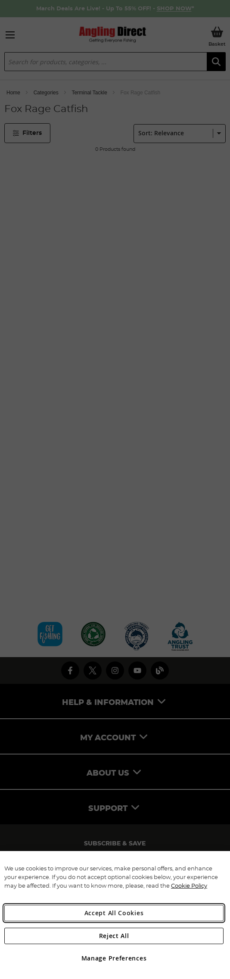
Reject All (114, 936)
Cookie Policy (189, 885)
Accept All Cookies (114, 913)
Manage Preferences (114, 958)
